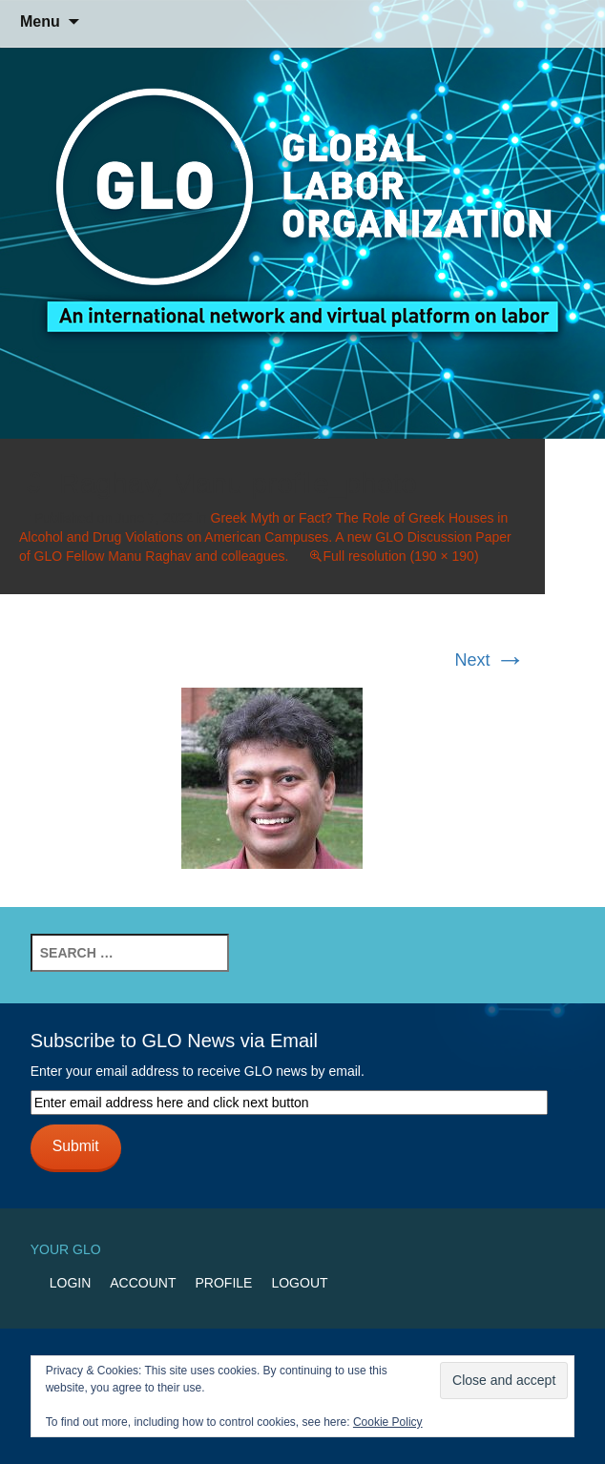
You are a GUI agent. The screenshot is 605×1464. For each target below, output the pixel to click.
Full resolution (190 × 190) (401, 556)
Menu (40, 21)
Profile (224, 1282)
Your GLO (66, 1249)
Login (71, 1282)
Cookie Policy (388, 1422)
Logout (299, 1282)
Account (143, 1282)
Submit (75, 1146)
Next (490, 660)
